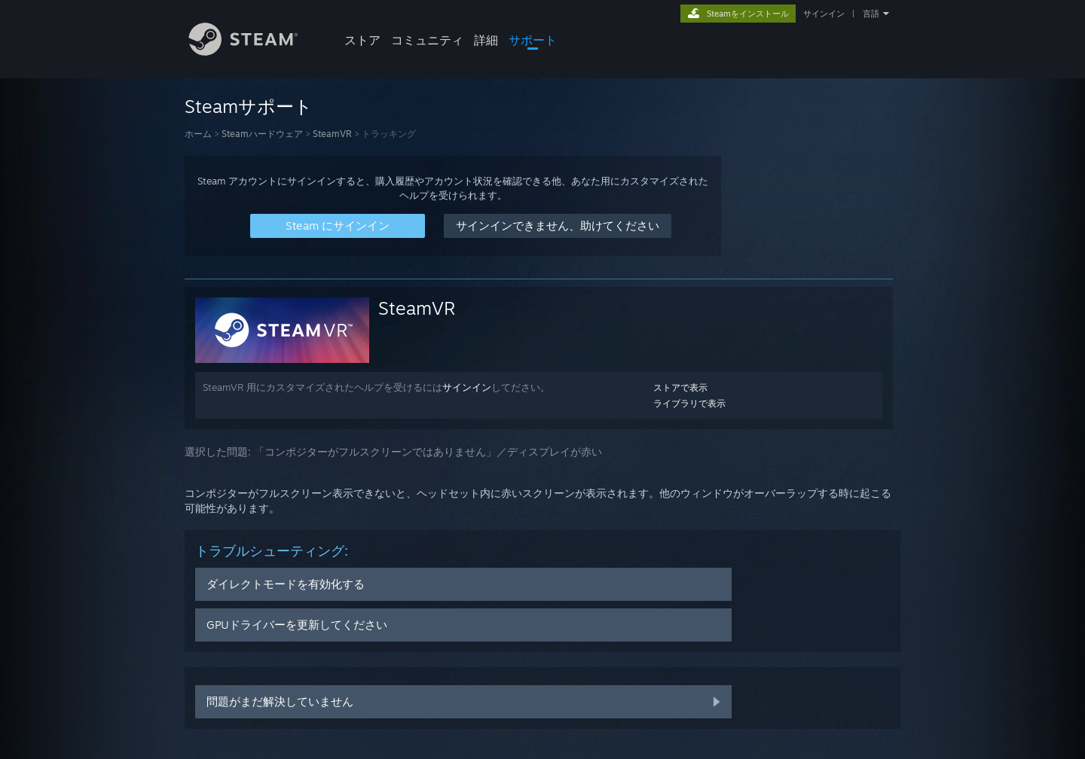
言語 (871, 13)
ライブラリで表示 (689, 403)
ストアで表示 (680, 387)
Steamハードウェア (262, 133)
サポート (533, 39)
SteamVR (332, 133)
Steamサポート (249, 106)
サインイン (824, 13)
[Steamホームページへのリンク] (254, 51)
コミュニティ (427, 39)
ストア (362, 39)
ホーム (198, 133)
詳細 (486, 39)
